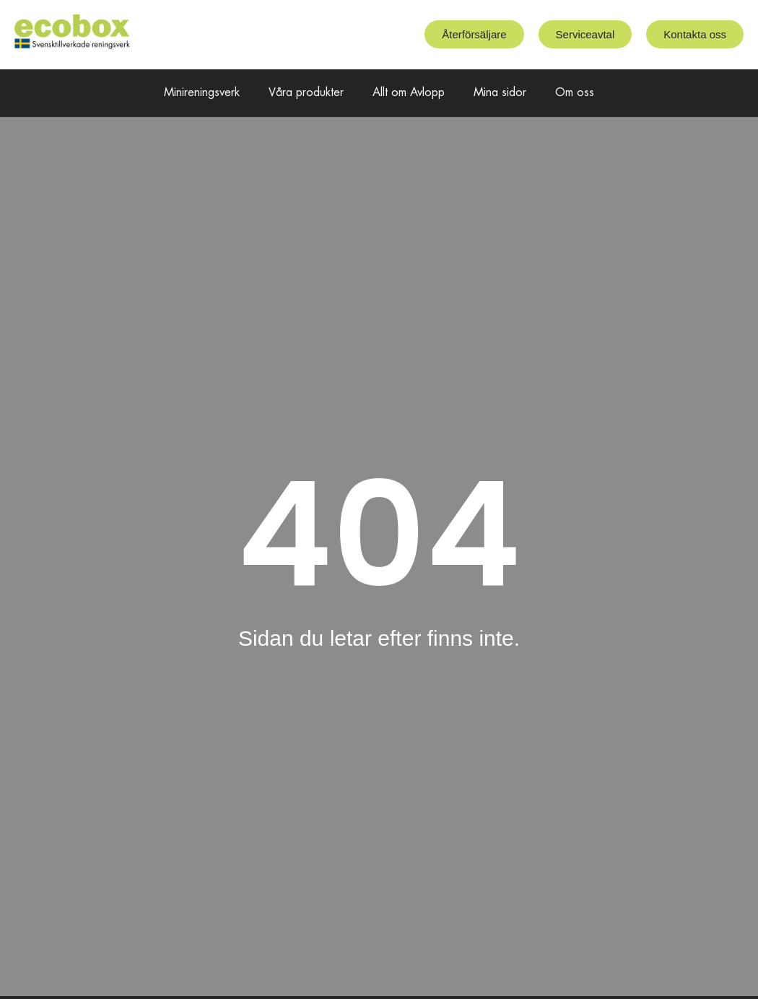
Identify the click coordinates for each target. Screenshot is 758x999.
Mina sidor (500, 93)
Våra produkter (306, 93)
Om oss (574, 93)
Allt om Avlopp (409, 93)
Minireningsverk (202, 93)
